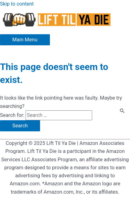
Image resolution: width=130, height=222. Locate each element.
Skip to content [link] (17, 4)
